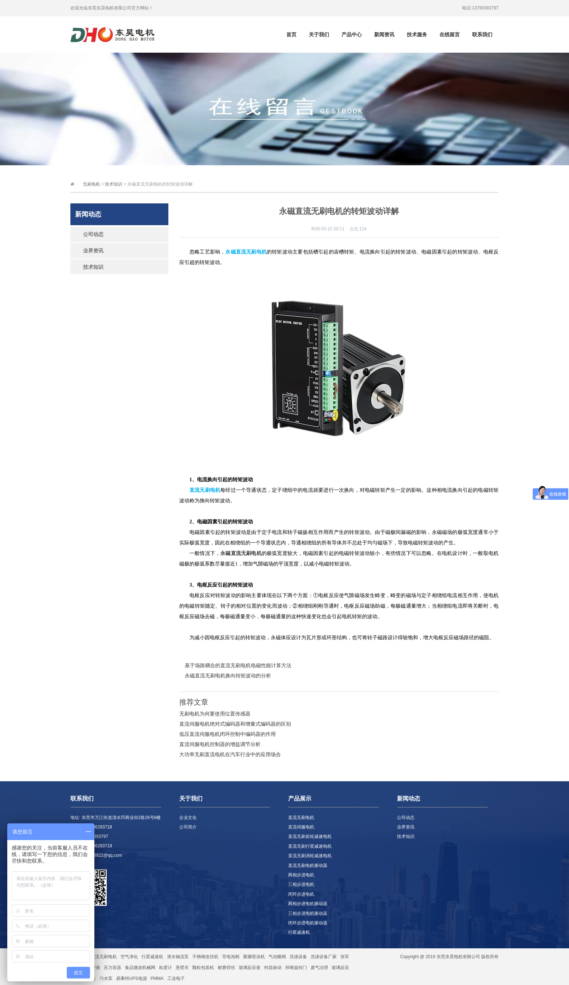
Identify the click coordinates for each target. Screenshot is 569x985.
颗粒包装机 (203, 967)
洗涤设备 (298, 956)
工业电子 (176, 978)
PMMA (157, 978)
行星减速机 (299, 932)
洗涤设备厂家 (324, 956)
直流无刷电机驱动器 (307, 865)
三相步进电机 (301, 884)
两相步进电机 (301, 874)
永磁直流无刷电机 (241, 553)
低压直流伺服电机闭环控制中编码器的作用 (227, 734)
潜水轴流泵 (178, 956)
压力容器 (112, 967)
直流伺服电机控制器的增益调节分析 (220, 744)
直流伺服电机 (301, 827)
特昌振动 (273, 967)
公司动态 (93, 234)
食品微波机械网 (140, 967)
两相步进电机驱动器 (307, 903)
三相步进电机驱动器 (307, 913)
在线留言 (449, 34)
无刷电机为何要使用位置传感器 (214, 714)
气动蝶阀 (277, 956)
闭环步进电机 (301, 894)
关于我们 (319, 34)
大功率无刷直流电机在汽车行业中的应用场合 (230, 754)
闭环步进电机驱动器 (307, 922)
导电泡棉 (231, 956)
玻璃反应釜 (250, 967)
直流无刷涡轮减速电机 (310, 855)
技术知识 (113, 184)
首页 (291, 34)
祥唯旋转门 (296, 967)
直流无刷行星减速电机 (310, 846)
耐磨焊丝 (226, 967)
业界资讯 (93, 251)
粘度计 (165, 967)
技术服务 (417, 34)
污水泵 (105, 978)
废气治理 (319, 967)
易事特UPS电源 (131, 978)
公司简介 (188, 827)
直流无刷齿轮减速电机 (310, 836)
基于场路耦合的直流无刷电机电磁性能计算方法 (238, 665)
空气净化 (129, 956)
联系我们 (482, 34)
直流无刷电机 (301, 817)
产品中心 (351, 34)
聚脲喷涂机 (254, 956)
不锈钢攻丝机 (205, 956)
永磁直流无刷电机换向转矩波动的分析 (228, 675)
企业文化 (188, 817)
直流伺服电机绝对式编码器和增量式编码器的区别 (235, 724)
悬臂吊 (182, 967)
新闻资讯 (384, 34)
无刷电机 (91, 184)
